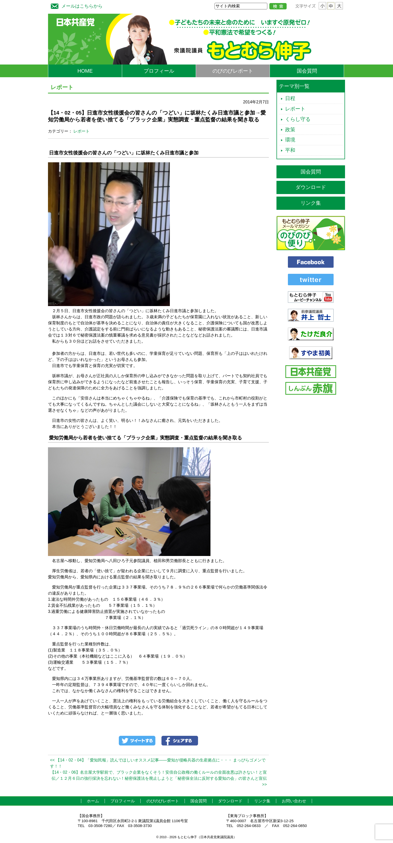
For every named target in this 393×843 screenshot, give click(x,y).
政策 (290, 129)
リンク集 (311, 203)
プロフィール (159, 71)
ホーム (93, 801)
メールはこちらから (75, 5)
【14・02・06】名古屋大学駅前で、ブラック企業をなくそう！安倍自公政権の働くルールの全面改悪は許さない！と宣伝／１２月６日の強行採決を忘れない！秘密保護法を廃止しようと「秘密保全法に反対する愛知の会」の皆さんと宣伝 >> (158, 778)
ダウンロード (311, 187)
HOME (85, 71)
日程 (290, 98)
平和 (290, 150)
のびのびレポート (232, 71)
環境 (290, 139)
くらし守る (297, 119)
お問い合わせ (294, 801)
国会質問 (307, 71)
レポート (81, 131)
